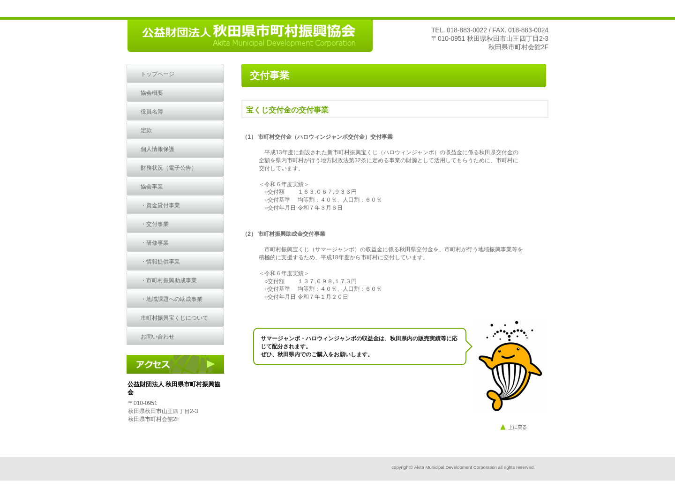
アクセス (179, 364)
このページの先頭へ (523, 427)
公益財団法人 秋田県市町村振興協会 (250, 36)
